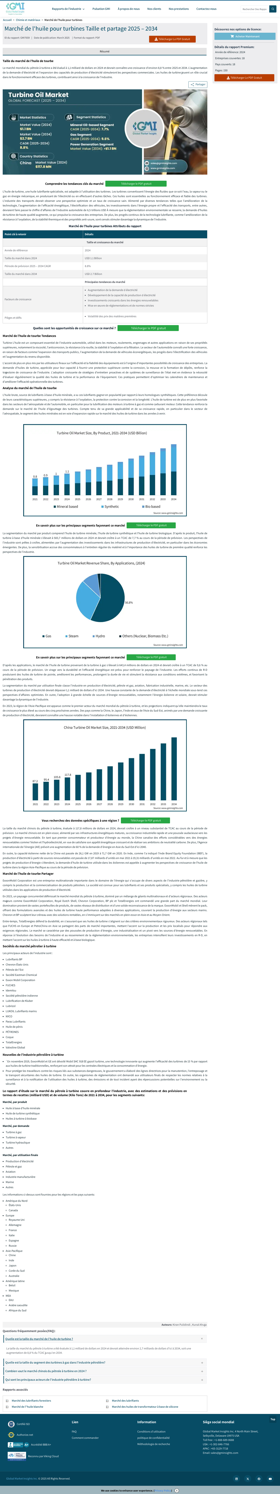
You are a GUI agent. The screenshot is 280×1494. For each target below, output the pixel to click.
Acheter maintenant (245, 36)
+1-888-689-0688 (224, 1440)
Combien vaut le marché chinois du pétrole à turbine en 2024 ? (105, 1371)
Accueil (7, 20)
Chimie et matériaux (28, 20)
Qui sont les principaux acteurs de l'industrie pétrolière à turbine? (105, 1379)
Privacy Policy (162, 1490)
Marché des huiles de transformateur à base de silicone (145, 1407)
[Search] (272, 9)
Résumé (104, 51)
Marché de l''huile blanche (27, 1407)
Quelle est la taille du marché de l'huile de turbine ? (105, 1339)
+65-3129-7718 (219, 1448)
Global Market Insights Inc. (22, 1478)
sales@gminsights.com (224, 1453)
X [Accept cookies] (177, 1490)
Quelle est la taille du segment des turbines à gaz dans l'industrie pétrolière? (105, 1362)
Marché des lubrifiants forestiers (31, 1400)
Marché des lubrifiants (125, 1400)
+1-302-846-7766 (219, 1444)
